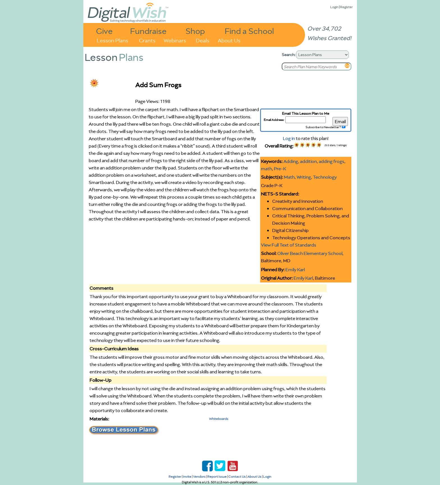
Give (104, 31)
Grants (147, 40)
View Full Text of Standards (288, 245)
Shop (195, 31)
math (266, 169)
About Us (229, 40)
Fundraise (148, 31)
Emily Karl (295, 269)
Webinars (175, 40)
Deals (202, 40)
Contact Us (237, 476)
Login (334, 6)
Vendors (199, 476)
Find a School (249, 31)
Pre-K (280, 169)
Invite (187, 476)
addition (308, 161)
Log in (289, 138)
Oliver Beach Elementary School (309, 253)
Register (346, 6)
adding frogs (331, 161)
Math (289, 177)
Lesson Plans (112, 40)
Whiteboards (218, 418)
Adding (290, 161)
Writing (304, 177)
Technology (325, 177)
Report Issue (217, 476)
